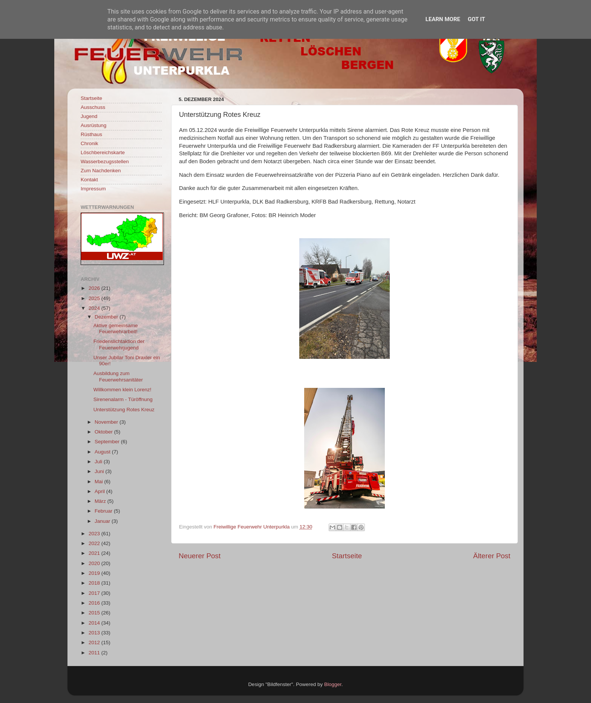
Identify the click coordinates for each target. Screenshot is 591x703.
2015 (95, 613)
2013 (95, 633)
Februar (104, 511)
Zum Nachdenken (101, 170)
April (100, 491)
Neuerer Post (199, 556)
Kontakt (89, 179)
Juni (100, 471)
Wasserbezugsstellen (105, 161)
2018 (95, 583)
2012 (95, 642)
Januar (103, 521)
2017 (95, 593)
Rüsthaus (91, 134)
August (103, 452)
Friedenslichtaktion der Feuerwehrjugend (119, 344)
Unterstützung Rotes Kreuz (124, 409)
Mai (99, 481)
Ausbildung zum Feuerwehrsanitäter (118, 376)
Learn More (443, 19)
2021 (95, 553)
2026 (95, 288)
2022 (95, 543)
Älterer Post (491, 556)
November (107, 422)
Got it (476, 19)
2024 (95, 308)
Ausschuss (93, 107)
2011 (95, 653)
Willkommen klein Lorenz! (122, 389)
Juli (99, 461)
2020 (95, 563)
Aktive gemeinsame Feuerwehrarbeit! (115, 328)
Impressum (93, 188)
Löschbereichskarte (103, 152)
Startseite (347, 556)
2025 (95, 298)
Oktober (104, 432)
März (101, 501)
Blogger (332, 684)
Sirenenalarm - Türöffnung (123, 399)
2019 (95, 573)
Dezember (107, 317)
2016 (95, 603)
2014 (95, 623)
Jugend (89, 116)
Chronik (89, 143)
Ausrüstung (93, 125)
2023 (95, 533)
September (108, 441)
